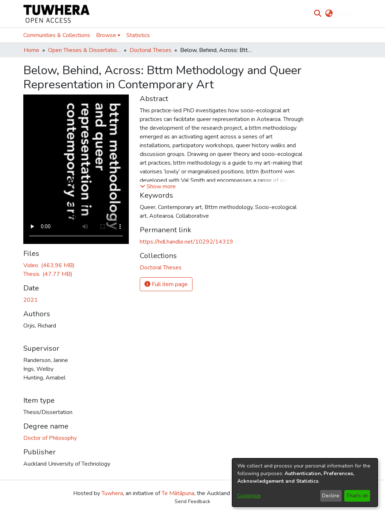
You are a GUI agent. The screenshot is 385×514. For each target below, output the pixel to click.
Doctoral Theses (150, 50)
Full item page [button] (166, 284)
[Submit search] (317, 13)
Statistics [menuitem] (138, 35)
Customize (249, 495)
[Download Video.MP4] (49, 265)
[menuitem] (328, 13)
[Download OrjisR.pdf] (47, 274)
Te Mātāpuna (178, 493)
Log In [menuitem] (344, 14)
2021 (30, 300)
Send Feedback (192, 501)
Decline (331, 495)
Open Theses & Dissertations (84, 50)
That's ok (357, 495)
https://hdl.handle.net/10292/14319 (186, 242)
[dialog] (305, 482)
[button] (158, 186)
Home (31, 50)
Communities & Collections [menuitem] (56, 35)
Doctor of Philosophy (50, 438)
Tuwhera (112, 493)
